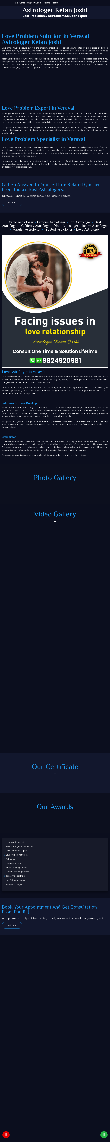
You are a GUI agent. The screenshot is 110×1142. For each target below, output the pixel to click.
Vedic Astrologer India (16, 867)
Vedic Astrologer (21, 222)
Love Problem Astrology (17, 854)
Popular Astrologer (26, 229)
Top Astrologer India (15, 876)
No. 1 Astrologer (66, 226)
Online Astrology (13, 863)
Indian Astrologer (95, 226)
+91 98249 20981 (50, 3)
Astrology (10, 859)
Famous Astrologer (51, 222)
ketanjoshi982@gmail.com (28, 3)
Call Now (12, 202)
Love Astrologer (88, 229)
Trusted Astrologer (58, 229)
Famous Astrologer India (17, 871)
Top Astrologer (80, 222)
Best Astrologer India (15, 842)
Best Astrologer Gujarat (17, 850)
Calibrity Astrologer (36, 226)
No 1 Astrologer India (15, 880)
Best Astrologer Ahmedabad (19, 846)
